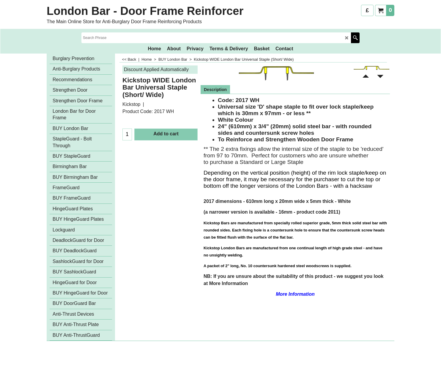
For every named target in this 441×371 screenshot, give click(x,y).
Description (215, 89)
